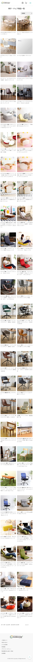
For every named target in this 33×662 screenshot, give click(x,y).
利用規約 (3, 646)
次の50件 (17, 624)
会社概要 (3, 653)
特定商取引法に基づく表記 (7, 651)
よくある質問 (4, 644)
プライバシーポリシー (6, 649)
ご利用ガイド (4, 640)
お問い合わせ (4, 642)
